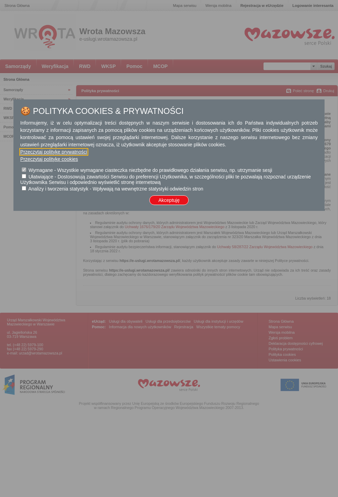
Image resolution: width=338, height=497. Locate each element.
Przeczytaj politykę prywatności (53, 152)
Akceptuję (168, 200)
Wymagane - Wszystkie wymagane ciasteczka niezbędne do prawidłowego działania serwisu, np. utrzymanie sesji (150, 170)
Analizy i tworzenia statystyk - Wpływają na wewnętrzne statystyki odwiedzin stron (115, 189)
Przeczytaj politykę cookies (49, 159)
